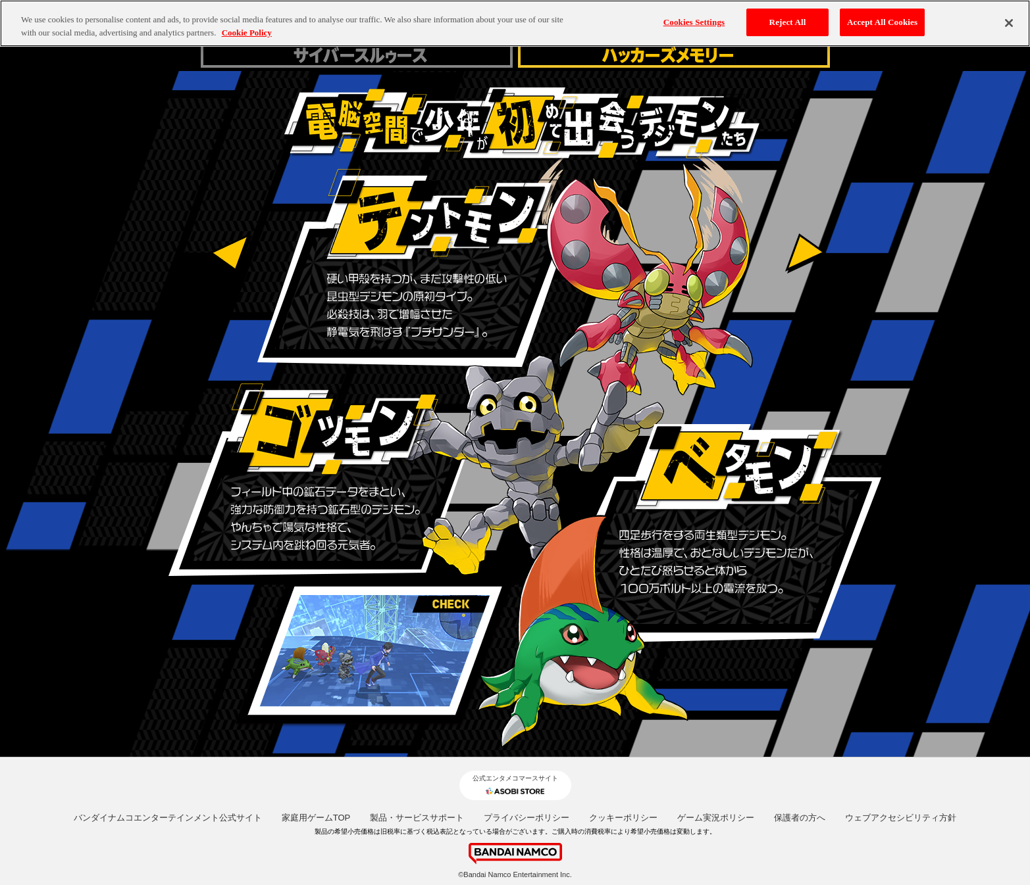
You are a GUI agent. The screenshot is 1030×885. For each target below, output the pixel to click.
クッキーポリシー (623, 818)
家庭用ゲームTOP (316, 818)
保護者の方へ (799, 818)
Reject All (787, 22)
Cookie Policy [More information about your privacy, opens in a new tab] (247, 32)
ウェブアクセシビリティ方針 (900, 818)
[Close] (1008, 23)
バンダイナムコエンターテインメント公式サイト (168, 818)
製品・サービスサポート (417, 818)
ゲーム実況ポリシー (715, 818)
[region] (515, 23)
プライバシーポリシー (526, 818)
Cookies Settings (694, 22)
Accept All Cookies (882, 22)
